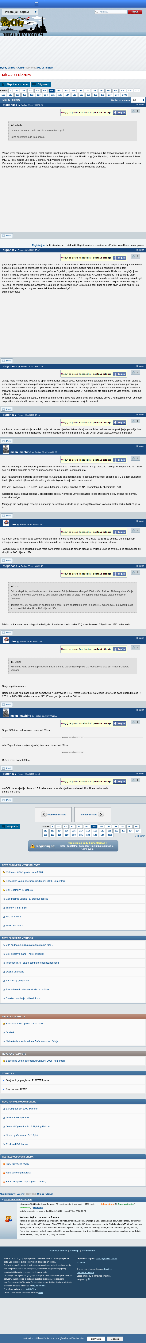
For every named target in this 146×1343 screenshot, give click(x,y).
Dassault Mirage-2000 (18, 1162)
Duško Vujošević (15, 1016)
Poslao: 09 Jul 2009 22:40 (32, 566)
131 (95, 95)
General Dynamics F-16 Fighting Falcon (28, 1171)
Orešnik (10, 1077)
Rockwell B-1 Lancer (17, 1189)
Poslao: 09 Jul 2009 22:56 (29, 774)
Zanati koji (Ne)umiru (17, 1025)
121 (24, 95)
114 (115, 91)
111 (94, 91)
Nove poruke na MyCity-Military (21, 910)
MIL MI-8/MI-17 (14, 961)
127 (67, 95)
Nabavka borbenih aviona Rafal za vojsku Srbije (32, 1086)
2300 (124, 95)
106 (58, 91)
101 (23, 91)
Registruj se (38, 245)
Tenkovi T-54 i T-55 (16, 952)
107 (66, 91)
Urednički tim (88, 1295)
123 (38, 95)
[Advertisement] (73, 52)
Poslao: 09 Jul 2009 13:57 (32, 366)
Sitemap (74, 1295)
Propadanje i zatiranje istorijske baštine (27, 1034)
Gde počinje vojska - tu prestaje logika (27, 943)
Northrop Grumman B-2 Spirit (22, 1180)
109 (80, 91)
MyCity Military (7, 68)
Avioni (20, 68)
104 (44, 91)
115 (122, 91)
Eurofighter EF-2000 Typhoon (22, 1153)
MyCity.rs (106, 1304)
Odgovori (42, 84)
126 (60, 95)
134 (117, 95)
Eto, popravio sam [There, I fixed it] (25, 998)
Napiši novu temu (17, 84)
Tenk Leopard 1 (14, 970)
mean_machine (20, 452)
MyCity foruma (38, 1331)
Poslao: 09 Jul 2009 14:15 (29, 415)
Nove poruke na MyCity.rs (17, 983)
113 (108, 91)
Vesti (98, 1304)
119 (10, 95)
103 (37, 91)
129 (81, 95)
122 (31, 95)
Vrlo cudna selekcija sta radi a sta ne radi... (29, 989)
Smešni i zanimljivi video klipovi (23, 1043)
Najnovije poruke (58, 1295)
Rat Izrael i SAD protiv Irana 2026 (24, 917)
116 (130, 91)
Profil (8, 235)
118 (3, 95)
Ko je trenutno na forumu (18, 1244)
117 (137, 91)
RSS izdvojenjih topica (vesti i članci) (26, 1226)
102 (30, 91)
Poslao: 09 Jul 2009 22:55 (46, 716)
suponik (8, 249)
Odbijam (115, 1338)
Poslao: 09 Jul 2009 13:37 (32, 105)
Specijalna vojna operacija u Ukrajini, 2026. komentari (35, 925)
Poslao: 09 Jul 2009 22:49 (31, 642)
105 (51, 91)
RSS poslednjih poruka (18, 1217)
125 (53, 95)
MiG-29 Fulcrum (45, 68)
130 (88, 95)
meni (36, 4)
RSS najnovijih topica (17, 1208)
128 (74, 95)
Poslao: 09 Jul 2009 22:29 (31, 524)
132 (102, 95)
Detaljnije (38, 1252)
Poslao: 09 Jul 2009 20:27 (46, 452)
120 (17, 95)
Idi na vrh (141, 836)
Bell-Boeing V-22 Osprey (19, 934)
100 (16, 91)
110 (87, 91)
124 (46, 95)
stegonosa (10, 104)
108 (73, 91)
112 (101, 91)
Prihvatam (96, 1338)
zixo (13, 524)
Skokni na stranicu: (120, 100)
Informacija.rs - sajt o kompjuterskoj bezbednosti (32, 1007)
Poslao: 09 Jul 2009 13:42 (29, 250)
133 (109, 95)
